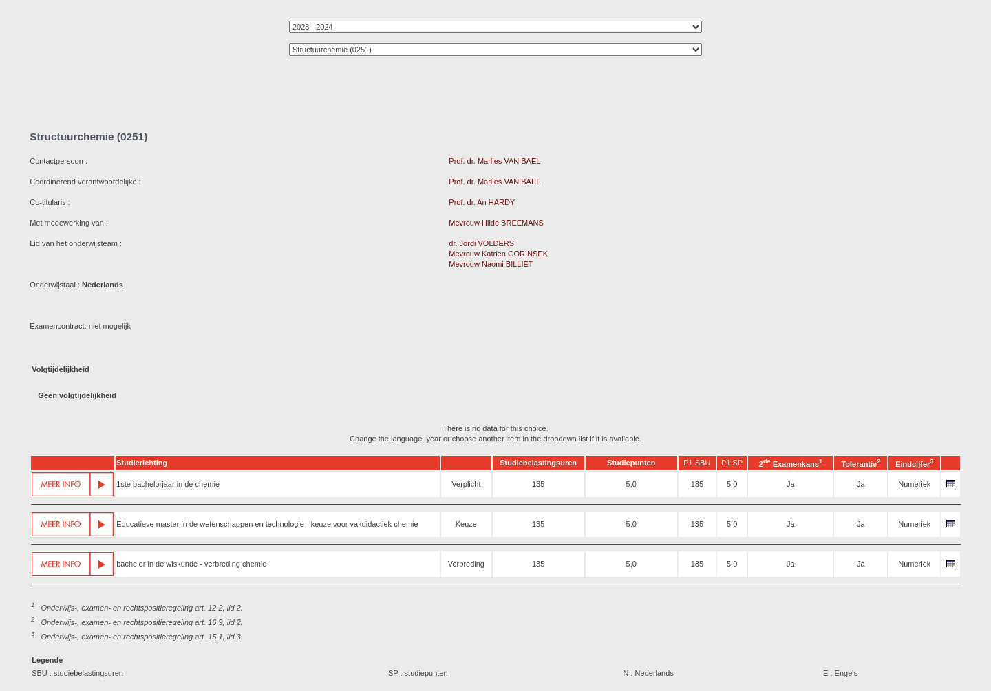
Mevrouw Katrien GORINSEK (498, 254)
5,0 (631, 484)
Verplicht (465, 484)
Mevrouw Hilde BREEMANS (496, 223)
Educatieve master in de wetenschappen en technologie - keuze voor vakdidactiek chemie (267, 524)
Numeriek (914, 484)
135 (538, 484)
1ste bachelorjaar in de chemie (168, 484)
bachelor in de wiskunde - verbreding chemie (191, 564)
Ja (791, 484)
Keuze (466, 524)
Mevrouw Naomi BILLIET (491, 264)
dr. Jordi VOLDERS (481, 243)
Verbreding (466, 564)
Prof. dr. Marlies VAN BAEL (494, 161)
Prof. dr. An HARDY (482, 202)
